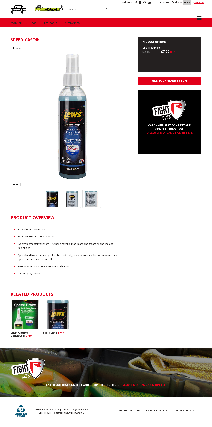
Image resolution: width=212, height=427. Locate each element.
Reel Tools (50, 23)
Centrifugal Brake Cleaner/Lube (21, 334)
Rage (14, 7)
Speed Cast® (50, 332)
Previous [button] (17, 47)
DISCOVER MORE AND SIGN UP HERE (170, 133)
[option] (72, 116)
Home (187, 2)
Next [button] (15, 184)
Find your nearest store (169, 80)
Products (17, 23)
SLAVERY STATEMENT (184, 410)
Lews (33, 23)
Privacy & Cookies (156, 410)
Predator (40, 7)
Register (199, 2)
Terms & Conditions (128, 410)
